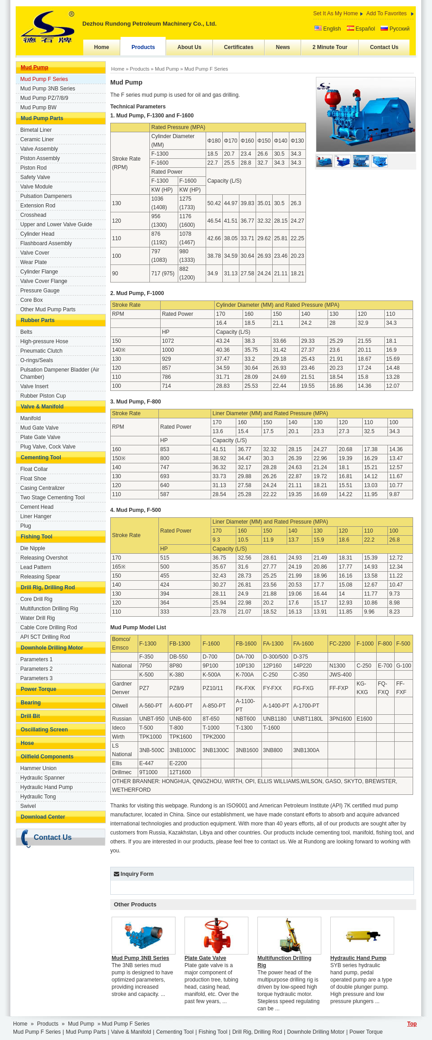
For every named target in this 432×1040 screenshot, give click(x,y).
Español (361, 29)
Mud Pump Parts (42, 118)
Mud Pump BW (38, 107)
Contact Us (384, 47)
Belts (26, 332)
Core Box (31, 300)
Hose (27, 743)
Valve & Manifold (42, 406)
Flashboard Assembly (46, 243)
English (328, 29)
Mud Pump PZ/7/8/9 (44, 98)
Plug (25, 526)
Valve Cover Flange (44, 281)
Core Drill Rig (36, 599)
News (283, 47)
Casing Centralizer (42, 488)
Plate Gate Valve (40, 437)
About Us (189, 47)
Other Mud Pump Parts (48, 309)
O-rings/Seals (36, 360)
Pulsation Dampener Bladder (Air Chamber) (59, 373)
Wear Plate (33, 262)
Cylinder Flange (39, 272)
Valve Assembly (39, 149)
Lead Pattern (35, 567)
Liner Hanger (35, 516)
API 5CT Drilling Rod (45, 637)
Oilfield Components (47, 756)
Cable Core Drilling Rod (48, 627)
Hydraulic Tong (38, 796)
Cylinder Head (37, 234)
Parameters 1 (36, 659)
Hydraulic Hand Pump (46, 787)
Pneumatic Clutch (41, 351)
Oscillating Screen (44, 729)
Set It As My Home (335, 13)
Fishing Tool (36, 536)
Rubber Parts (37, 320)
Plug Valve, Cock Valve (48, 447)
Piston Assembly (40, 158)
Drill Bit (30, 716)
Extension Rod (37, 205)
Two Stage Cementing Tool (52, 497)
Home (101, 47)
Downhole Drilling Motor (52, 648)
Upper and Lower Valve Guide (56, 224)
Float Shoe (33, 478)
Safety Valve (35, 177)
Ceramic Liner (37, 139)
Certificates (238, 47)
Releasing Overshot (44, 558)
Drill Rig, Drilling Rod (48, 587)
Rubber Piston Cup (43, 396)
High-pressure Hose (44, 341)
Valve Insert (34, 386)
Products (143, 47)
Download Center (43, 817)
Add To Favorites (386, 13)
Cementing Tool (41, 457)
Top (412, 1024)
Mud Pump (34, 67)
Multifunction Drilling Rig (49, 608)
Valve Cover (34, 253)
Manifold (30, 418)
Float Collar (34, 469)
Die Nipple (32, 548)
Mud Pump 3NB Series (47, 88)
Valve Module (36, 187)
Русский (395, 29)
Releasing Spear (40, 577)
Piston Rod (33, 168)
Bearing (31, 702)
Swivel (28, 806)
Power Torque (38, 689)
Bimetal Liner (36, 130)
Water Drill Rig (37, 618)
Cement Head (37, 507)
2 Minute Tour (329, 47)
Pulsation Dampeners (46, 196)
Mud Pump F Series (44, 79)
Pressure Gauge (39, 290)
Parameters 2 (36, 669)
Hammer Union (38, 768)
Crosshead (33, 215)
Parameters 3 (36, 678)
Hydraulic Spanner (42, 778)
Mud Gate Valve (39, 428)
